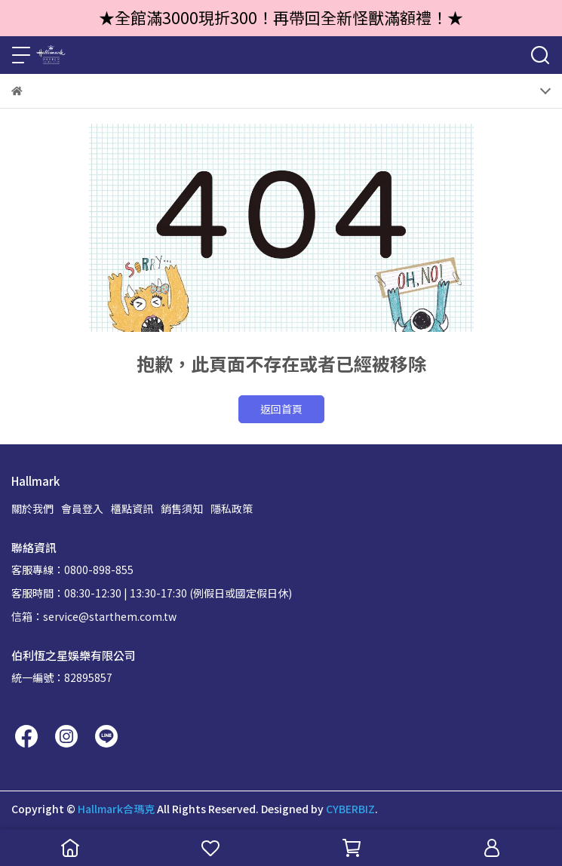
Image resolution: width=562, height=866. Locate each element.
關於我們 (32, 508)
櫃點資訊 (132, 508)
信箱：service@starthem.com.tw (94, 616)
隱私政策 (231, 508)
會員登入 (82, 508)
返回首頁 (281, 408)
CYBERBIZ (350, 808)
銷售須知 (182, 508)
